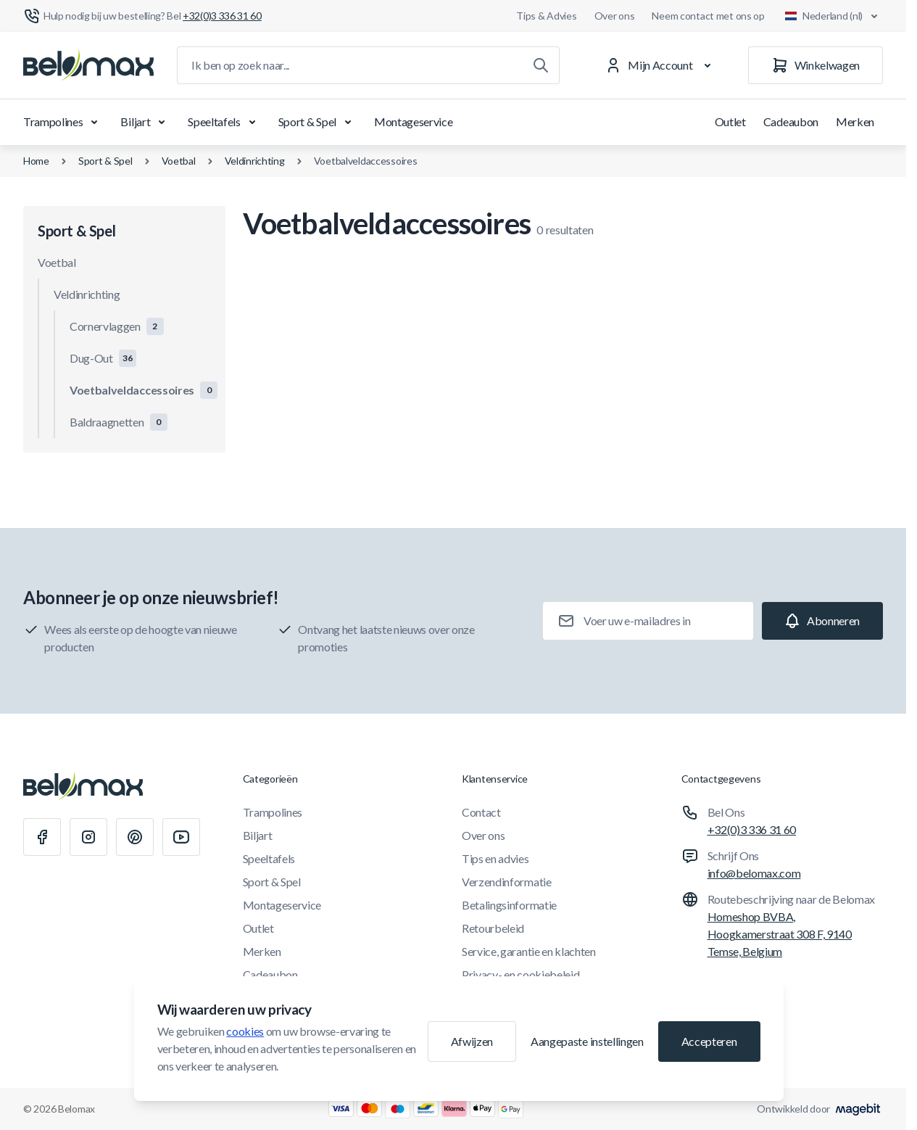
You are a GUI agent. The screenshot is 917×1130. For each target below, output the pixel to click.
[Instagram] (88, 837)
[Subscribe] (822, 621)
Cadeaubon (790, 121)
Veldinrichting (255, 160)
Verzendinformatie (507, 881)
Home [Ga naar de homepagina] (36, 160)
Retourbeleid (493, 928)
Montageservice (413, 121)
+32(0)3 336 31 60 (752, 829)
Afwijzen (472, 1041)
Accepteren (709, 1041)
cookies (245, 1031)
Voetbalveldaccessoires (366, 160)
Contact (481, 812)
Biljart (145, 122)
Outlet (730, 121)
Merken (855, 121)
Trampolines (63, 122)
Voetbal (179, 160)
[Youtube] (181, 837)
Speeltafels (224, 122)
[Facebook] (42, 837)
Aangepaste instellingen (587, 1041)
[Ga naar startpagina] (88, 65)
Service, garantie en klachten (529, 951)
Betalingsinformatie (509, 905)
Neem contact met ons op (708, 15)
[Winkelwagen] (815, 65)
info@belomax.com (754, 873)
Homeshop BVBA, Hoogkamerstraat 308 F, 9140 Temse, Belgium (780, 934)
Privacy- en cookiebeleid (520, 974)
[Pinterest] (135, 837)
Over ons (614, 15)
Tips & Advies (546, 15)
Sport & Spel (317, 122)
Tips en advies (495, 858)
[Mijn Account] (661, 65)
